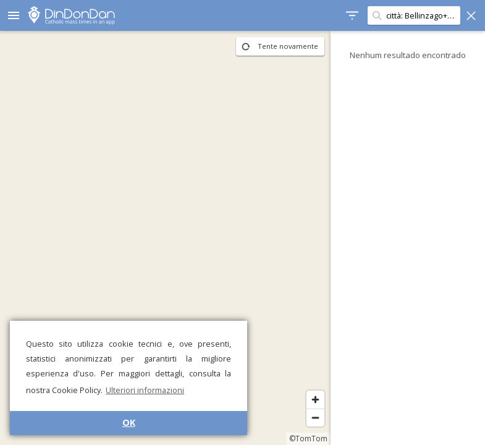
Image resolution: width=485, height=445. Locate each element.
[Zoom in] (315, 400)
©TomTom (308, 438)
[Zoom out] (315, 417)
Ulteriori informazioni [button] (145, 390)
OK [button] (128, 422)
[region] (165, 238)
